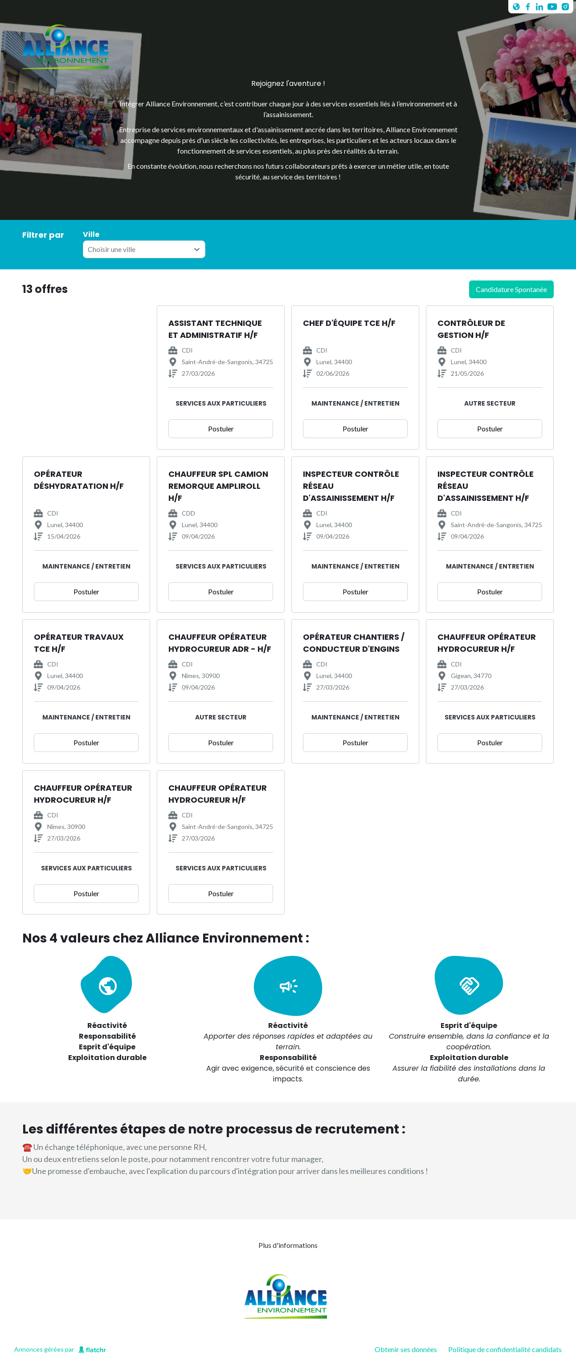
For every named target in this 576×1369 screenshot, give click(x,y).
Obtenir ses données (406, 1349)
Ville (91, 234)
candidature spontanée (511, 289)
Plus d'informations (288, 1245)
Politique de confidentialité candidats (505, 1349)
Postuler (221, 428)
